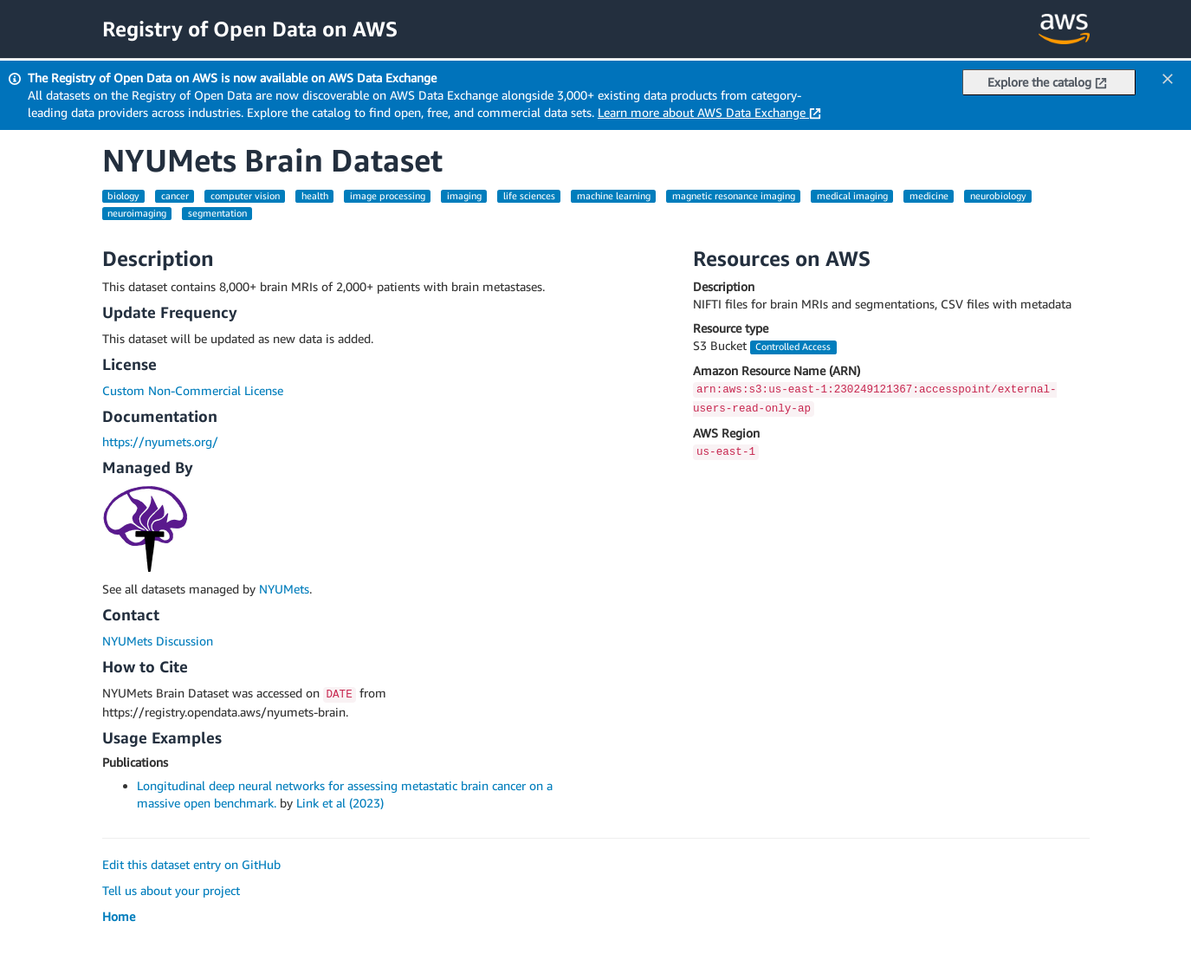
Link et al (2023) (340, 802)
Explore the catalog (1047, 82)
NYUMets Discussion (157, 640)
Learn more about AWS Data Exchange (709, 112)
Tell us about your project (171, 890)
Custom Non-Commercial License (192, 390)
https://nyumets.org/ (160, 441)
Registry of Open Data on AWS (250, 28)
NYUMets (284, 588)
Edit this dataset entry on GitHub (191, 864)
